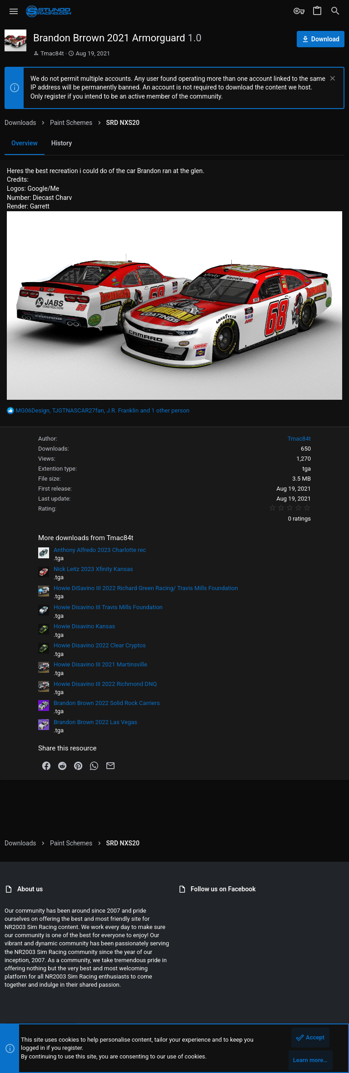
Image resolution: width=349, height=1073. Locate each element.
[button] (14, 11)
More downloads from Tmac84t (86, 538)
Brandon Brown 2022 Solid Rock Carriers (107, 703)
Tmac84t (52, 53)
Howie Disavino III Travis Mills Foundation (108, 607)
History (61, 143)
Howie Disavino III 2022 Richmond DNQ (105, 684)
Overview (24, 143)
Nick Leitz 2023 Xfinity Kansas (93, 569)
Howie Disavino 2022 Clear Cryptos (100, 645)
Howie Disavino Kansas (84, 626)
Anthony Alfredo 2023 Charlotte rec (100, 549)
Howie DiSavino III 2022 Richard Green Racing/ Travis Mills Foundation (146, 588)
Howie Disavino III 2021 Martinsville (100, 664)
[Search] (335, 11)
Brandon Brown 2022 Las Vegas (95, 722)
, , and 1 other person (102, 410)
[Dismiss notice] (331, 79)
